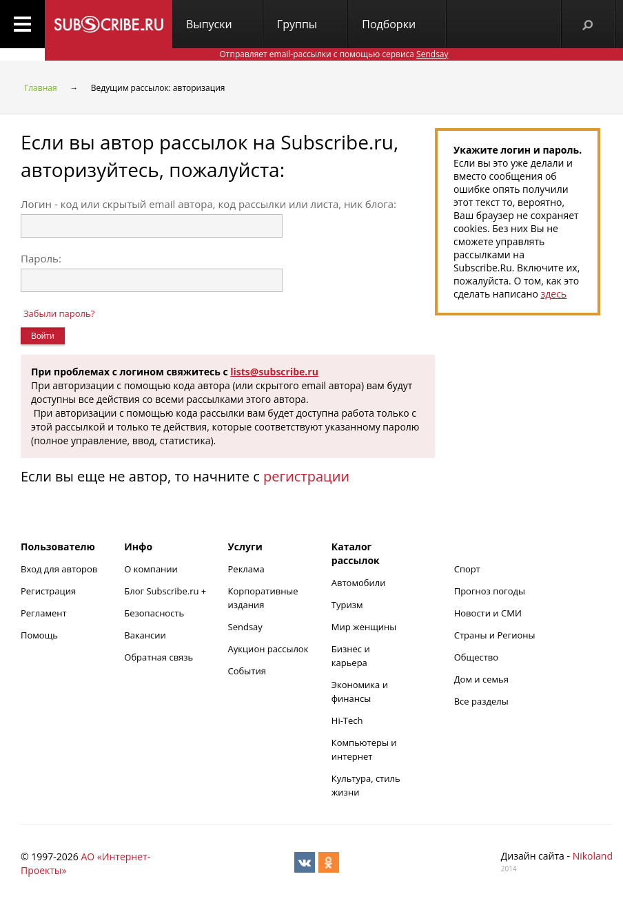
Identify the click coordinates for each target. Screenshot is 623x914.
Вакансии (145, 635)
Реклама (246, 569)
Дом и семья (481, 679)
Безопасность (154, 613)
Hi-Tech (347, 720)
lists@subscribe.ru (274, 371)
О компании (151, 569)
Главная (40, 88)
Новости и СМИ (488, 613)
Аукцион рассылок (268, 649)
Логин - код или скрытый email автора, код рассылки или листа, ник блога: (208, 204)
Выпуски (209, 24)
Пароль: (41, 258)
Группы (297, 24)
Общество (476, 657)
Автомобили (358, 583)
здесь (553, 293)
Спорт (467, 569)
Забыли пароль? (58, 313)
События (247, 671)
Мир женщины (364, 627)
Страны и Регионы (494, 635)
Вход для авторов (59, 569)
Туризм (347, 605)
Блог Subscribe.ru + (166, 591)
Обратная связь (158, 657)
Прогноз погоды (489, 591)
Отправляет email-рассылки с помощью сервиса (333, 54)
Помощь (39, 635)
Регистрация (48, 591)
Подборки (389, 24)
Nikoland (593, 855)
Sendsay (245, 627)
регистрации (306, 476)
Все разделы (481, 701)
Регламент (44, 613)
